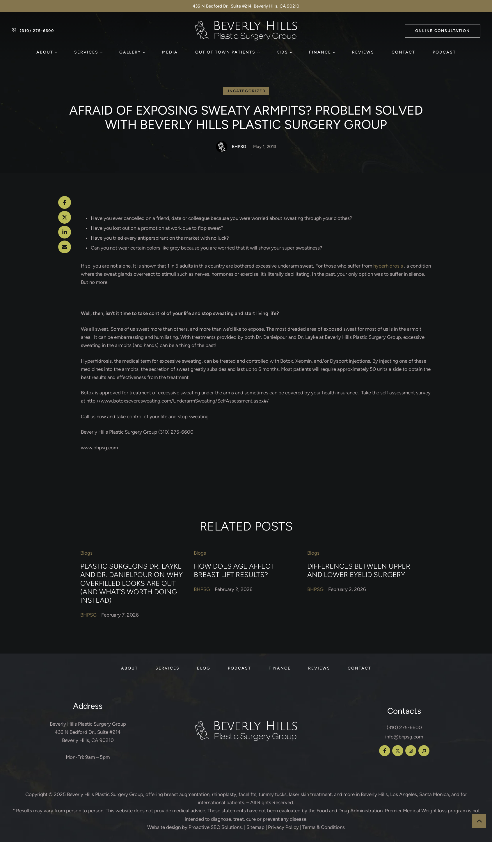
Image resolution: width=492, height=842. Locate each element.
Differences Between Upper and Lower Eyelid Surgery (358, 570)
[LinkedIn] (64, 232)
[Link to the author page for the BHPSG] (222, 146)
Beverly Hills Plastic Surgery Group (105, 794)
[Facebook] (64, 202)
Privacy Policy (283, 827)
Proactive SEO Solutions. (216, 827)
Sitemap (255, 827)
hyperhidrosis (388, 266)
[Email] (64, 247)
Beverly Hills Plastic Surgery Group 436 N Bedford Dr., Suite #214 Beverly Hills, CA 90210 (88, 732)
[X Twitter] (64, 217)
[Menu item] (46, 52)
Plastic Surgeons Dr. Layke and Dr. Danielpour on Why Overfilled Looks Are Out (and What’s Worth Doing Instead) (131, 583)
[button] (442, 31)
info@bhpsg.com (404, 737)
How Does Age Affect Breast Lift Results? (234, 570)
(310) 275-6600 (404, 727)
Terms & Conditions (323, 827)
